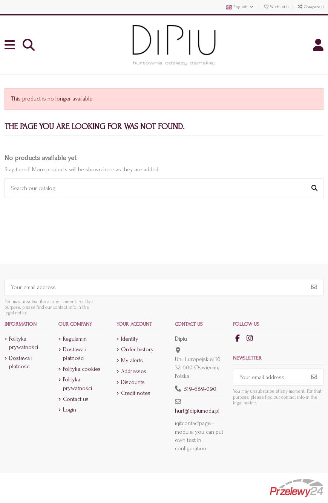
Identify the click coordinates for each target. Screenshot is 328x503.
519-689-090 (200, 389)
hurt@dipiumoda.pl (197, 410)
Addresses (133, 371)
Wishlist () (276, 7)
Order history (137, 349)
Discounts (133, 382)
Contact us (76, 399)
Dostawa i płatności (20, 362)
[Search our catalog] (314, 188)
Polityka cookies (82, 369)
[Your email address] (155, 287)
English (240, 7)
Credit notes (135, 393)
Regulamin (75, 338)
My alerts (132, 360)
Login (69, 409)
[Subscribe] (314, 287)
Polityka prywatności (23, 343)
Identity (129, 338)
